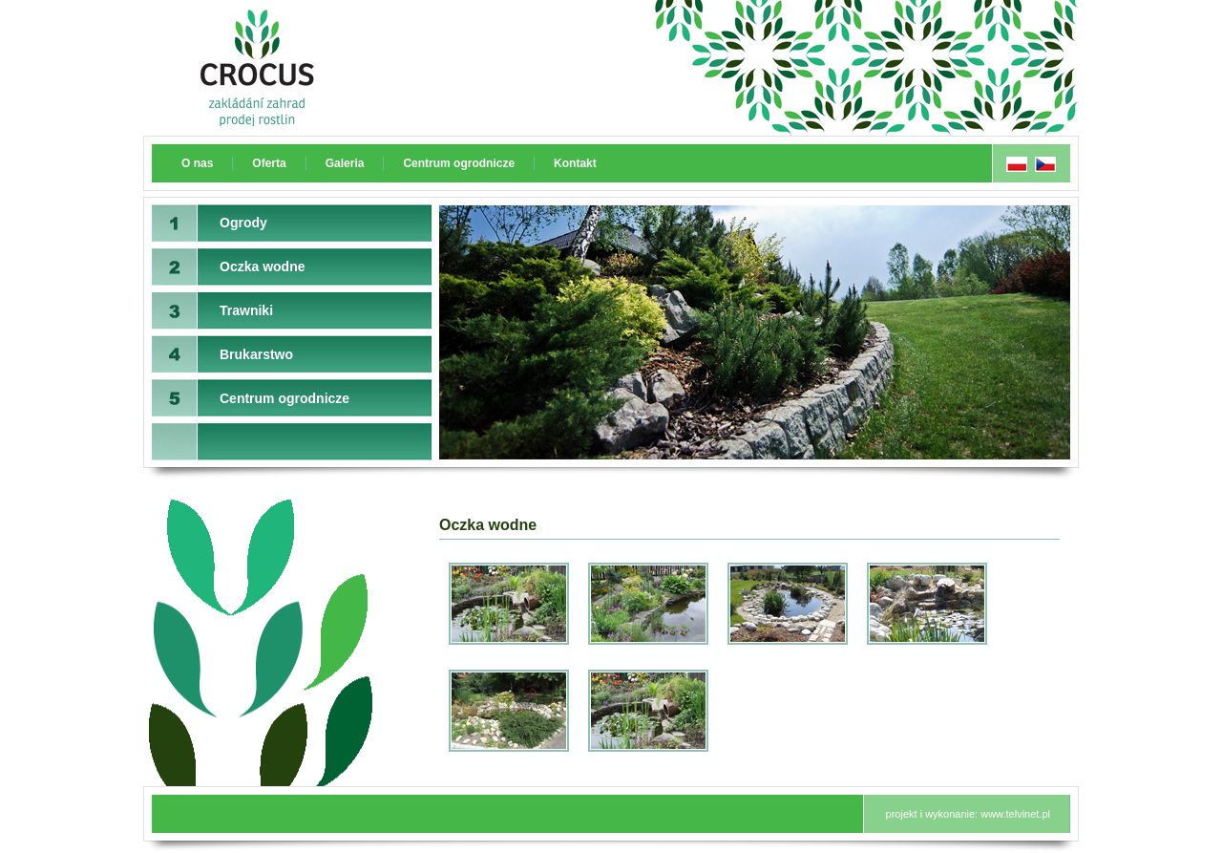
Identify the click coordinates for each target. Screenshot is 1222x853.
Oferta (268, 163)
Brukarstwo (256, 354)
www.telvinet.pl (1015, 814)
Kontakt (575, 163)
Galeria (345, 163)
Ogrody (243, 222)
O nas (197, 163)
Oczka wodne (262, 266)
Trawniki (246, 310)
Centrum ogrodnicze (459, 163)
